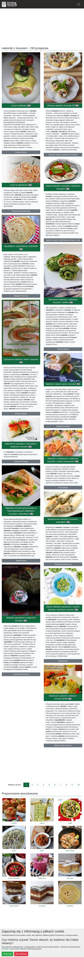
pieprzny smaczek (63, 426)
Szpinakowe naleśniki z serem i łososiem (21, 360)
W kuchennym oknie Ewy (21, 211)
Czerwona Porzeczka (21, 674)
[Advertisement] (42, 27)
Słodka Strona (21, 561)
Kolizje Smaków (21, 414)
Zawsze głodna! (63, 349)
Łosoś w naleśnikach (21, 185)
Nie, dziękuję (21, 954)
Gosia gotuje (63, 488)
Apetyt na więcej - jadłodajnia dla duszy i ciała (63, 240)
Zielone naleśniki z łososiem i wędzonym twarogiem (63, 187)
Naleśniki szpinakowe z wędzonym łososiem (21, 619)
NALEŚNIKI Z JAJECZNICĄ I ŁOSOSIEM (21, 247)
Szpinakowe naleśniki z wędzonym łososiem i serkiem (63, 300)
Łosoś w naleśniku (21, 105)
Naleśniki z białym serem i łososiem (63, 384)
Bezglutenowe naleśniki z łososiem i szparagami (63, 520)
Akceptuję (7, 954)
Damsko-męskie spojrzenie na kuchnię (63, 155)
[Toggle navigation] (78, 4)
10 (78, 785)
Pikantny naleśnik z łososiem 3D (63, 105)
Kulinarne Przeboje (21, 461)
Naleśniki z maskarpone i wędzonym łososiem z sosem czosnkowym (63, 460)
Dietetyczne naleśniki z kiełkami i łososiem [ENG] (63, 697)
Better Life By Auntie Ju (63, 745)
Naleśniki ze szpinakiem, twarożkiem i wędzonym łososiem (21, 445)
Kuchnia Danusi (21, 152)
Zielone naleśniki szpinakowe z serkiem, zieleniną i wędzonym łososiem (63, 608)
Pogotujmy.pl (63, 661)
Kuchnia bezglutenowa (63, 564)
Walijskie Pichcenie (21, 296)
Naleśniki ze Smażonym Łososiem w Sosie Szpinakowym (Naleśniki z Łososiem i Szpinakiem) (20, 511)
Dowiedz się (6, 949)
